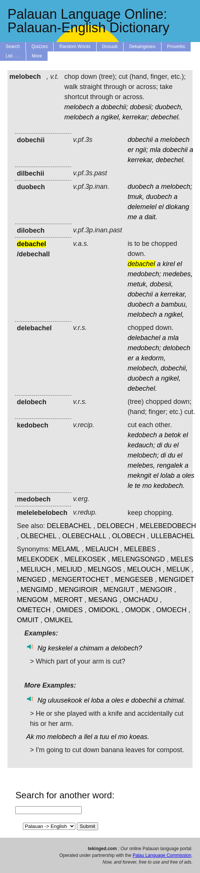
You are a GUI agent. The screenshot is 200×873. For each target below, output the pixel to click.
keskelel (60, 648)
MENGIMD (37, 589)
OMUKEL (58, 620)
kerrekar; (135, 117)
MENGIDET (176, 579)
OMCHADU (140, 600)
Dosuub (110, 46)
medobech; (144, 274)
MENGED (31, 579)
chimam (91, 648)
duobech (141, 186)
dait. (151, 217)
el (161, 207)
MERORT (68, 600)
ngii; (142, 150)
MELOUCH (144, 569)
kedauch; (141, 445)
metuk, (138, 284)
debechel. (165, 117)
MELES (181, 559)
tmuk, (136, 196)
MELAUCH (101, 549)
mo (147, 485)
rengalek (170, 465)
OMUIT (28, 620)
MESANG (103, 600)
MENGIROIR (78, 589)
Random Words (74, 46)
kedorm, (153, 358)
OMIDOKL (103, 610)
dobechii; (114, 107)
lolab (167, 475)
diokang (177, 207)
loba (97, 700)
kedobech (142, 435)
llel (88, 737)
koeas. (139, 737)
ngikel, (111, 117)
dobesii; (141, 107)
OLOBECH (128, 536)
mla (155, 150)
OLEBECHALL (84, 536)
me (132, 217)
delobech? (126, 648)
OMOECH (171, 610)
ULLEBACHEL (172, 536)
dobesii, (161, 284)
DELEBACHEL (69, 526)
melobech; (176, 186)
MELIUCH (36, 569)
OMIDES (69, 610)
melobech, (143, 368)
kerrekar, (141, 160)
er (131, 150)
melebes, (141, 465)
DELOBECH (115, 526)
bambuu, (174, 304)
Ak (30, 737)
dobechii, (174, 368)
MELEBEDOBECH (168, 526)
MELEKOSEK (85, 559)
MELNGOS (104, 569)
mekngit (139, 475)
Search (13, 46)
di (159, 445)
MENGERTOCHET (80, 579)
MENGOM (32, 600)
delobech (176, 348)
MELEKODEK (38, 559)
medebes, (178, 274)
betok (172, 435)
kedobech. (169, 485)
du (168, 445)
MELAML (66, 549)
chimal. (174, 700)
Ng (41, 648)
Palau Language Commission (162, 855)
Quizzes (39, 46)
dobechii (140, 139)
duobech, (169, 107)
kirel (169, 264)
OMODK (138, 610)
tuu (104, 737)
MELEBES (140, 549)
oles (188, 475)
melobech (79, 107)
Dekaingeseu (142, 46)
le (130, 485)
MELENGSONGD (138, 559)
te (137, 485)
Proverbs (176, 46)
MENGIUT (118, 589)
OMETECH (34, 610)
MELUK (178, 569)
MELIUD (69, 569)
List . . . (13, 56)
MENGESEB (134, 579)
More (37, 56)
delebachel (144, 338)
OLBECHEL (39, 536)
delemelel (142, 207)
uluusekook (65, 700)
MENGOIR (156, 589)
